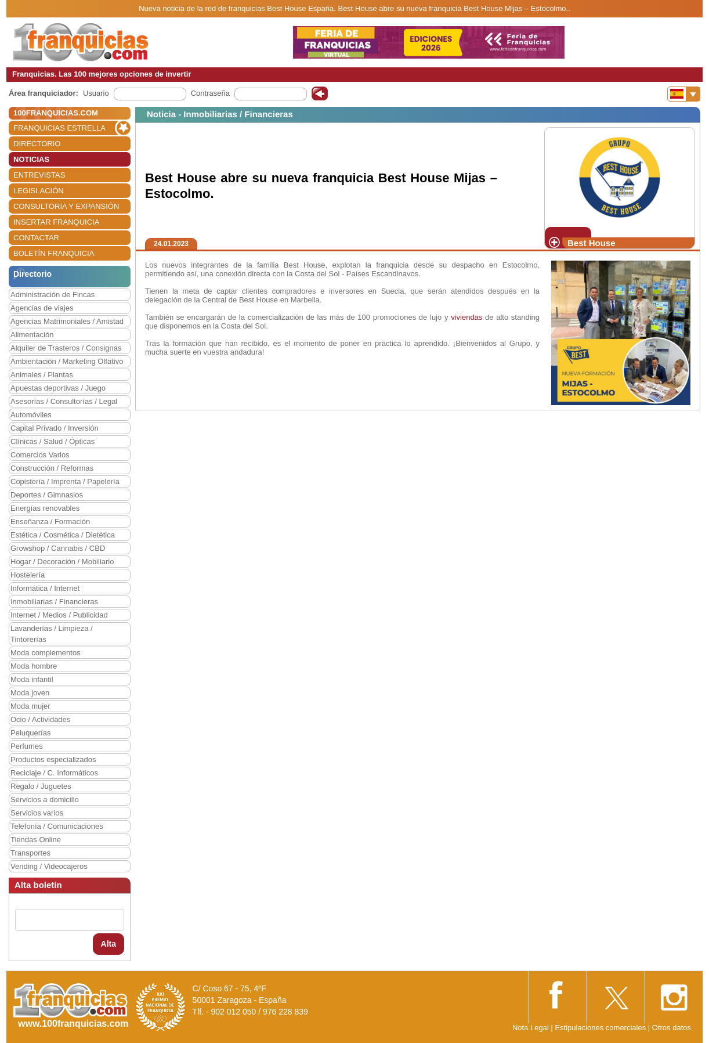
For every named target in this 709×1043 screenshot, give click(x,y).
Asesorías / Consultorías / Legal (63, 401)
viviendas (466, 317)
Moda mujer (30, 706)
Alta (108, 943)
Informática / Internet (44, 588)
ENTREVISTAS (39, 175)
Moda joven (29, 692)
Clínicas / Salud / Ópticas (52, 441)
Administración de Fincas (52, 294)
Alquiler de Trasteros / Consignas (65, 348)
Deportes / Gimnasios (46, 494)
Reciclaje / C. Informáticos (54, 772)
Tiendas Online (35, 839)
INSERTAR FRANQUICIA (56, 222)
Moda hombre (33, 666)
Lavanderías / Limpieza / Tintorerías (51, 634)
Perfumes (26, 746)
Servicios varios (36, 813)
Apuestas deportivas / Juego (58, 388)
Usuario (96, 93)
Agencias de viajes (41, 308)
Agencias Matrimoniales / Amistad (67, 321)
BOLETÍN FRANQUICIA (53, 253)
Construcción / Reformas (51, 468)
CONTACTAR (36, 237)
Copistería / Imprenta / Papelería (65, 481)
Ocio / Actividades (40, 719)
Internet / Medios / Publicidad (59, 615)
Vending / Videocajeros (49, 866)
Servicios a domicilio (44, 799)
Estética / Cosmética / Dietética (62, 534)
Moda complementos (45, 652)
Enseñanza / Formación (50, 521)
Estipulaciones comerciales (601, 1027)
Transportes (30, 853)
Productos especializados (53, 759)
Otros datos (671, 1027)
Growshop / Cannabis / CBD (57, 548)
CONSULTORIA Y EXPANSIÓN (66, 206)
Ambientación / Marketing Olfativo (66, 361)
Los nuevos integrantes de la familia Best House (235, 265)
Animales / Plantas (41, 374)
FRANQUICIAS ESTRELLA (59, 128)
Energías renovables (44, 508)
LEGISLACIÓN (38, 190)
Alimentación (31, 334)
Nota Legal (530, 1027)
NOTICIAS (31, 159)
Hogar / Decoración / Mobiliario (62, 561)
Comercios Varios (40, 454)
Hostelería (27, 575)
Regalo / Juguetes (40, 786)
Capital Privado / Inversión (54, 428)
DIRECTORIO (36, 143)
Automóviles (31, 414)
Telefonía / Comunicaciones (56, 826)
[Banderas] (683, 94)
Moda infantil (31, 679)
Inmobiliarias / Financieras (54, 601)
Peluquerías (30, 732)
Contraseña (210, 93)
